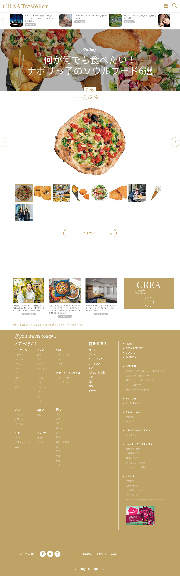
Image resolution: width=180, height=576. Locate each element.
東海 (58, 446)
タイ (39, 373)
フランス (19, 359)
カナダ (59, 363)
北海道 (59, 427)
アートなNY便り (133, 384)
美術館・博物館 (96, 372)
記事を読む (90, 233)
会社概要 (130, 480)
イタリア (19, 354)
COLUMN (131, 366)
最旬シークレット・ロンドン (139, 380)
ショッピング (95, 359)
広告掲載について (134, 490)
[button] (177, 21)
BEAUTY (130, 352)
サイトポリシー (133, 494)
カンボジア (42, 368)
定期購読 (130, 416)
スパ (90, 368)
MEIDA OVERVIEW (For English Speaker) (145, 499)
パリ (17, 387)
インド (40, 391)
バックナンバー (133, 421)
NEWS (129, 343)
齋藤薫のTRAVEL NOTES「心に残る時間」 (146, 370)
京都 (58, 418)
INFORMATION (134, 403)
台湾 (39, 354)
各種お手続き (132, 457)
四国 (58, 460)
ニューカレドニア (64, 382)
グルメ (92, 354)
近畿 (58, 451)
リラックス (94, 363)
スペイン (19, 368)
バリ (39, 359)
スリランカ (42, 363)
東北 (58, 432)
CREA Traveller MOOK (138, 430)
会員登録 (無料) (133, 448)
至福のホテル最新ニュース (138, 375)
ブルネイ (41, 396)
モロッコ (41, 437)
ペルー (40, 414)
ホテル (92, 350)
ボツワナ (41, 442)
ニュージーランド (64, 377)
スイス (18, 377)
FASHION (131, 357)
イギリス (19, 363)
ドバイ (18, 437)
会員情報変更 (132, 453)
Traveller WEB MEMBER (139, 444)
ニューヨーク (62, 354)
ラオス (40, 377)
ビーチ (92, 390)
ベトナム (41, 387)
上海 (39, 401)
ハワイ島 (19, 419)
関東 (58, 437)
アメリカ (60, 359)
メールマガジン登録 (135, 462)
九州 (58, 465)
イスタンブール (22, 441)
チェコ (18, 373)
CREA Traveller (134, 412)
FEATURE (131, 398)
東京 (58, 413)
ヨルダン (19, 446)
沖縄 (58, 423)
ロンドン (19, 382)
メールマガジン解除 (135, 467)
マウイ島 (19, 423)
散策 (90, 381)
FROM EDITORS (134, 348)
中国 (58, 455)
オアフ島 (19, 414)
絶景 (90, 377)
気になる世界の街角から (137, 389)
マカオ (40, 382)
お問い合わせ (132, 485)
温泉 (90, 386)
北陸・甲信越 (62, 441)
